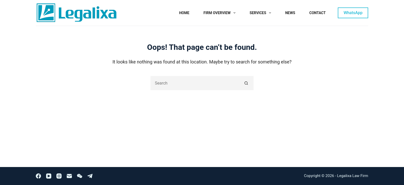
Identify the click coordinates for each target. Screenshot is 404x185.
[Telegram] (89, 176)
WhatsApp (353, 12)
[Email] (69, 176)
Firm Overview (221, 13)
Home (184, 13)
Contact (317, 13)
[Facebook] (38, 176)
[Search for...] (194, 83)
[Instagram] (59, 176)
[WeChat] (79, 176)
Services (261, 13)
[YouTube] (48, 176)
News (290, 13)
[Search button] (246, 83)
